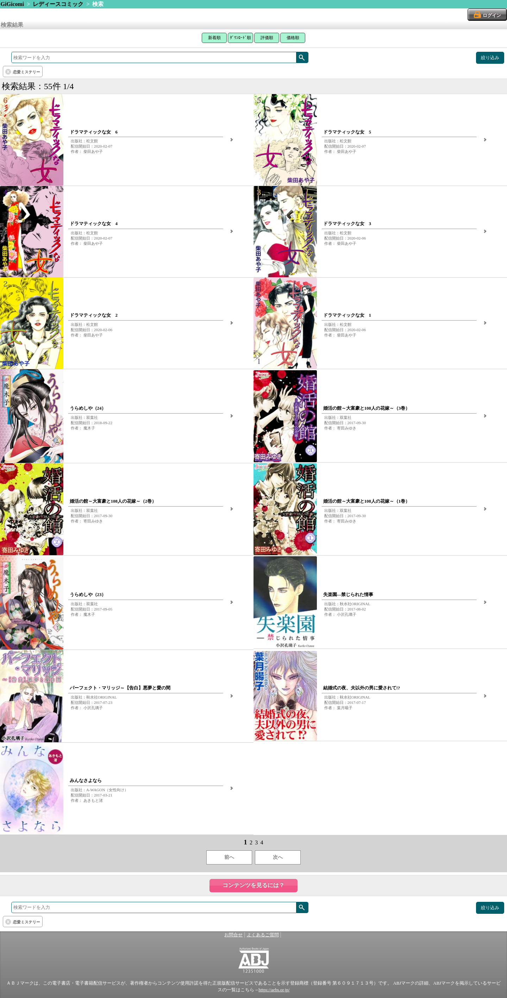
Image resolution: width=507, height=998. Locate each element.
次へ (278, 857)
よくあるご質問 (263, 934)
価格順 (293, 37)
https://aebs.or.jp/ (273, 989)
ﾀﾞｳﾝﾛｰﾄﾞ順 (240, 37)
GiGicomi (12, 4)
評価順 (267, 37)
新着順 (214, 37)
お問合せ (233, 934)
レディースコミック (58, 4)
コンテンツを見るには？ (253, 885)
